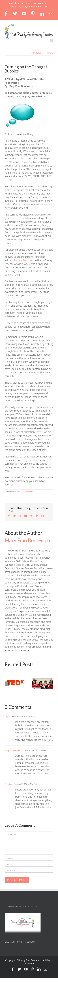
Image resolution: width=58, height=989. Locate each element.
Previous (38, 52)
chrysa (8, 716)
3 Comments (27, 492)
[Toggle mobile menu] (51, 40)
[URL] (29, 870)
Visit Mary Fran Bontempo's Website (28, 3)
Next (48, 52)
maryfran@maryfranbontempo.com (29, 6)
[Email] (29, 864)
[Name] (29, 858)
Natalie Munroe (23, 260)
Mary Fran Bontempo (27, 540)
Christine (9, 784)
